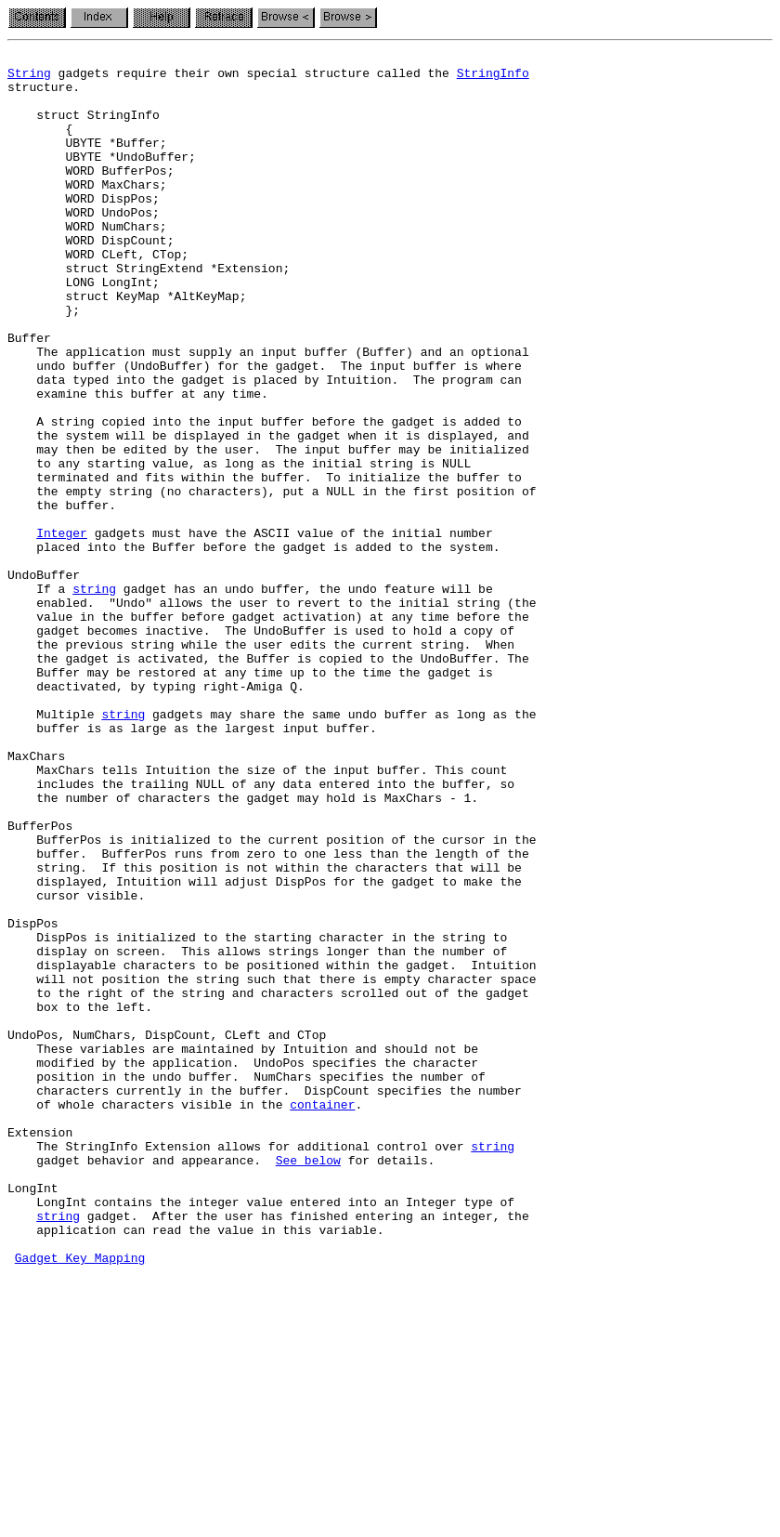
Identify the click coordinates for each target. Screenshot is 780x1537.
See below (308, 1382)
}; (43, 362)
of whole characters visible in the (148, 1315)
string (94, 697)
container (322, 1315)
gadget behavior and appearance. (141, 1382)
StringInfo (493, 78)
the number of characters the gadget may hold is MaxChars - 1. (242, 947)
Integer (61, 630)
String (29, 78)
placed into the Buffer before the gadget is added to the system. (253, 646)
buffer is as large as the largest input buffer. (192, 864)
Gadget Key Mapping (80, 1499)
